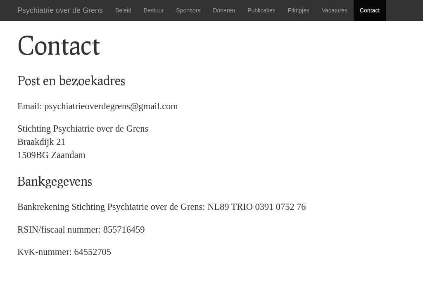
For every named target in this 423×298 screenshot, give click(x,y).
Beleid (123, 10)
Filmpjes (298, 10)
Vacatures (334, 10)
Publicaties (261, 10)
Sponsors (188, 10)
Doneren (224, 10)
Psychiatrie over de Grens (60, 10)
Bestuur (154, 10)
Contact (370, 10)
